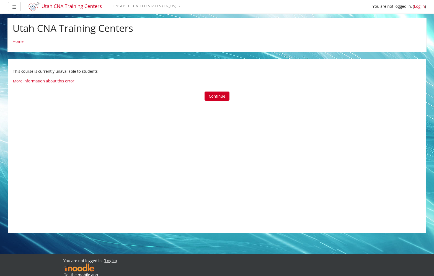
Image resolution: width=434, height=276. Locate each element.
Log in (419, 6)
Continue (217, 96)
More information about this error (43, 81)
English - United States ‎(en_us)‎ (145, 6)
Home (18, 41)
